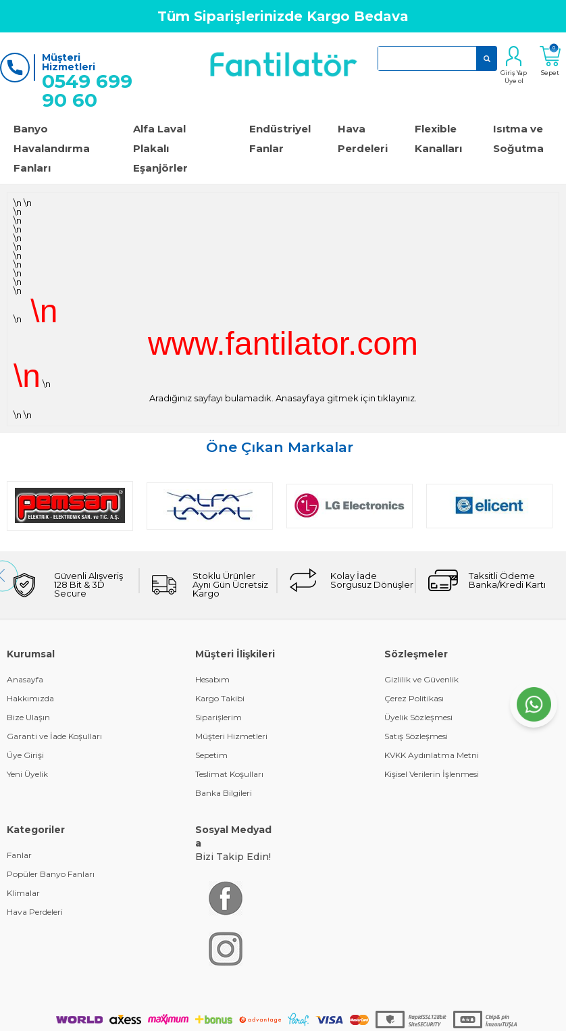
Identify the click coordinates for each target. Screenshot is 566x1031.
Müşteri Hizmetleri (231, 736)
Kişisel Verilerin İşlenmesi (431, 774)
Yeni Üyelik (27, 774)
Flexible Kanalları (438, 138)
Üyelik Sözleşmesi (418, 717)
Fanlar (19, 855)
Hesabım (212, 679)
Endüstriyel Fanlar (280, 138)
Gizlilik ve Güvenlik (421, 679)
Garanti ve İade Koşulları (54, 736)
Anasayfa (25, 679)
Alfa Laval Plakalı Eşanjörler (160, 148)
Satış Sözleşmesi (416, 736)
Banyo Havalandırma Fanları (52, 148)
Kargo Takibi (220, 698)
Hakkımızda (30, 698)
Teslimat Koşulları (229, 774)
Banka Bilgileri (223, 793)
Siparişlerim (218, 717)
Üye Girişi (25, 755)
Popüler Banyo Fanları (51, 874)
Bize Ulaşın (28, 717)
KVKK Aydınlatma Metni (431, 755)
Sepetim (211, 755)
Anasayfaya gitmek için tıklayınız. (346, 398)
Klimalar (23, 893)
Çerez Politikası (414, 698)
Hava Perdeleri (363, 138)
